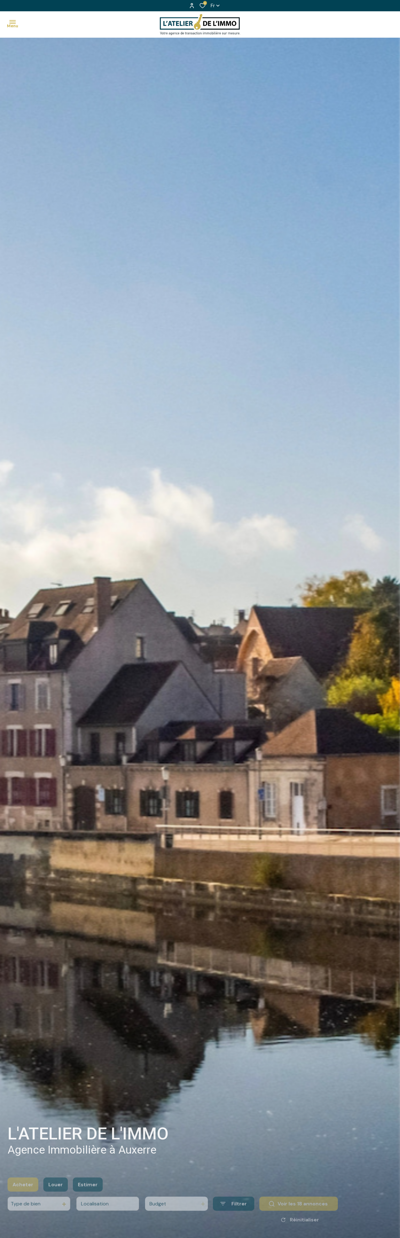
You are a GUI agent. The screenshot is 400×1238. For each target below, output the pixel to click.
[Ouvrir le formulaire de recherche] (233, 1213)
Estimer (88, 1193)
